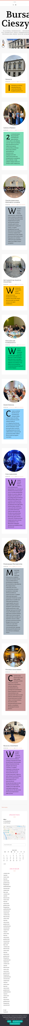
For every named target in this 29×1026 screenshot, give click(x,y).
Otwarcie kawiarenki (13, 669)
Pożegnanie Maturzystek (12, 564)
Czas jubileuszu (11, 474)
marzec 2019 (6, 995)
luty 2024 (5, 920)
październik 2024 (7, 909)
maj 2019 (5, 993)
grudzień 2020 (6, 973)
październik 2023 (7, 926)
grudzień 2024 (6, 905)
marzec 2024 (6, 918)
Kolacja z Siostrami (10, 746)
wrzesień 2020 (6, 978)
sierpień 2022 (6, 943)
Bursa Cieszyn (22, 81)
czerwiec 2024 (6, 914)
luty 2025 (5, 901)
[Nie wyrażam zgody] (27, 1020)
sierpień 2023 (6, 929)
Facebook (5, 1012)
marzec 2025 (6, 899)
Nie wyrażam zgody (17, 1021)
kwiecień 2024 (6, 916)
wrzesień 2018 (6, 1005)
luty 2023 (5, 935)
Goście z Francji (9, 128)
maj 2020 (5, 982)
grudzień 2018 (6, 1001)
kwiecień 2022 (6, 948)
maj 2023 (5, 931)
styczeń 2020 (6, 988)
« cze (4, 863)
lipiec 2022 (5, 944)
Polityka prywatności (15, 1023)
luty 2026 (5, 879)
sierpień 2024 (6, 912)
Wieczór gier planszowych (10, 341)
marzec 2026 (6, 877)
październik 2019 (7, 992)
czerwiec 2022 (6, 946)
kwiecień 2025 (6, 897)
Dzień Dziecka (8, 405)
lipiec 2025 (5, 892)
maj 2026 (5, 875)
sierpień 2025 (6, 890)
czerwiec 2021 (6, 963)
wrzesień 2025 (6, 888)
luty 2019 (5, 997)
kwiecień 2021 (6, 967)
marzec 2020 (6, 984)
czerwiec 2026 (6, 873)
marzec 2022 (6, 950)
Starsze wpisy (5, 807)
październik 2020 (7, 976)
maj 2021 (5, 965)
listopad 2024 (6, 907)
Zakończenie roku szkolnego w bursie (12, 201)
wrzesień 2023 (6, 928)
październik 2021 (7, 960)
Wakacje (8, 79)
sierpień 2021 (6, 961)
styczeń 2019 (6, 999)
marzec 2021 (6, 969)
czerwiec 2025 (6, 894)
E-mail (4, 1010)
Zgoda (9, 1021)
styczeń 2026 (6, 880)
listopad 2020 (6, 975)
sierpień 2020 (6, 980)
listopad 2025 (6, 884)
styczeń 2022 (6, 954)
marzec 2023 (6, 933)
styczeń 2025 (6, 903)
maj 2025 (5, 895)
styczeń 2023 (6, 937)
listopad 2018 (6, 1003)
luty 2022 (5, 952)
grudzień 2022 (6, 939)
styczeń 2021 (6, 971)
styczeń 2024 (6, 922)
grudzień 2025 (6, 882)
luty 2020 (5, 986)
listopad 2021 (6, 958)
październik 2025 (7, 886)
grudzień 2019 (6, 990)
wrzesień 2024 (6, 911)
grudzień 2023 (6, 924)
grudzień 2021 (6, 956)
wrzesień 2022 (6, 941)
